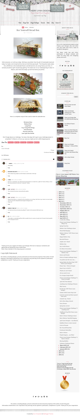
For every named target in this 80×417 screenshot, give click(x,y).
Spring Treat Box (64, 226)
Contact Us (58, 23)
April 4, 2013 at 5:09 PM (17, 176)
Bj (8, 213)
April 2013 (63, 219)
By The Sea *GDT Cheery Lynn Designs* (67, 290)
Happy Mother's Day (65, 237)
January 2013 (64, 350)
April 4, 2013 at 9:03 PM (21, 194)
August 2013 (63, 211)
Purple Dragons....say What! (67, 335)
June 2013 (63, 215)
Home (20, 23)
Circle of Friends (64, 326)
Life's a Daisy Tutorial (69, 158)
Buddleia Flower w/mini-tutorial (68, 323)
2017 (60, 194)
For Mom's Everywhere (65, 249)
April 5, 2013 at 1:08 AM (22, 205)
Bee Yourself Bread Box (66, 328)
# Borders (31, 28)
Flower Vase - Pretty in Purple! (67, 266)
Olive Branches (27, 130)
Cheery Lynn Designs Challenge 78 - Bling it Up (68, 223)
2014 (60, 200)
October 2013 (64, 207)
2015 (60, 198)
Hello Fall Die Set (61, 367)
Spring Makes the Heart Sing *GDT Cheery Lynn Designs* (68, 263)
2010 (60, 355)
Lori (9, 186)
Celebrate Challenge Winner (67, 344)
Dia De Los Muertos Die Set (64, 365)
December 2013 (64, 204)
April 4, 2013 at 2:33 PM (23, 168)
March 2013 (63, 346)
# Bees (25, 28)
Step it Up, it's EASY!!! (65, 269)
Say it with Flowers (64, 247)
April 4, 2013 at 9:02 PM (21, 186)
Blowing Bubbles (64, 342)
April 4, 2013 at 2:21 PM (19, 160)
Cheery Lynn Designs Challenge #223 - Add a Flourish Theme (69, 113)
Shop (52, 23)
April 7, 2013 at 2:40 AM (14, 213)
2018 (60, 192)
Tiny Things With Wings (27, 128)
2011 (60, 353)
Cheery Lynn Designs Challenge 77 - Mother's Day (68, 252)
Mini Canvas (63, 287)
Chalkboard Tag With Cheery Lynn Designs (68, 313)
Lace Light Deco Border (27, 134)
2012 (60, 352)
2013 (60, 202)
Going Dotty (67, 164)
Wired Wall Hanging (65, 231)
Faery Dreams (63, 304)
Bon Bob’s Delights (13, 168)
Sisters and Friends (65, 256)
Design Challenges (35, 23)
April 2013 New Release (66, 282)
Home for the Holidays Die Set (65, 368)
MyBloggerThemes (48, 414)
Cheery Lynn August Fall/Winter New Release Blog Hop (71, 153)
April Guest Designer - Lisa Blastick (69, 321)
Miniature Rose (27, 123)
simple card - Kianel (65, 242)
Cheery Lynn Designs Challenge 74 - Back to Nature (68, 338)
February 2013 (64, 348)
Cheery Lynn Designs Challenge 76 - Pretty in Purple (68, 279)
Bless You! (66, 139)
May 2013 (63, 217)
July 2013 (62, 213)
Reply (9, 164)
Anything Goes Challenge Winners (68, 285)
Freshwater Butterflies (65, 331)
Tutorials (43, 23)
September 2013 (65, 209)
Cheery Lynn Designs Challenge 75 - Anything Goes (68, 309)
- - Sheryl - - (11, 160)
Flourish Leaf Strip (27, 132)
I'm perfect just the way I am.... (68, 260)
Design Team (26, 23)
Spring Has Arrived (64, 306)
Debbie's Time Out (12, 205)
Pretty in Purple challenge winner (68, 258)
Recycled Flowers (64, 240)
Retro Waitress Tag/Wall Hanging (68, 319)
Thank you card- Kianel (66, 271)
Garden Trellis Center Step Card (68, 293)
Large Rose (27, 126)
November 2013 (64, 205)
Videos (48, 23)
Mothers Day (63, 245)
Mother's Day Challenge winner (68, 229)
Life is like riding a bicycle (66, 302)
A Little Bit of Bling (65, 220)
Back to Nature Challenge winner (68, 316)
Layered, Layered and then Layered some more (69, 296)
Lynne (9, 176)
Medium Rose (27, 125)
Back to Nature (63, 333)
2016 (60, 196)
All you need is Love (65, 274)
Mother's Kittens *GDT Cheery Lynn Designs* (69, 234)
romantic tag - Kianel (65, 299)
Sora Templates (37, 414)
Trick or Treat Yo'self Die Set (64, 364)
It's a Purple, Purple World (66, 276)
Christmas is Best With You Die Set (66, 370)
